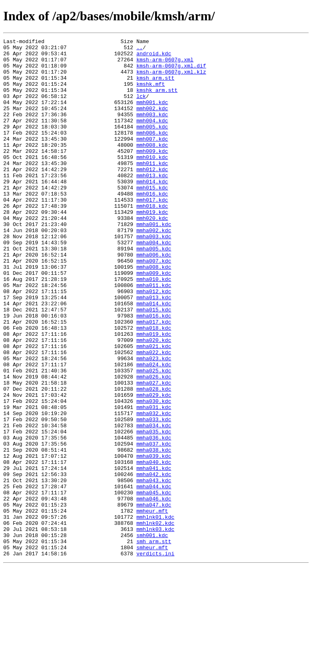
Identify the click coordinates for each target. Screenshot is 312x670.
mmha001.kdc (153, 261)
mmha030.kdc (153, 474)
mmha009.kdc (153, 320)
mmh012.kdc (152, 196)
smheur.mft (152, 649)
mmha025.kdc (153, 437)
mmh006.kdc (152, 152)
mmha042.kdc (153, 562)
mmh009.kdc (152, 174)
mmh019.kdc (152, 247)
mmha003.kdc (153, 276)
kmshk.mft (150, 93)
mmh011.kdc (152, 188)
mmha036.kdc (153, 518)
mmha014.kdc (153, 357)
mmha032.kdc (153, 488)
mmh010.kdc (152, 181)
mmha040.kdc (153, 547)
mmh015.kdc (152, 218)
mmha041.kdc (153, 554)
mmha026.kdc (153, 444)
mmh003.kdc (152, 130)
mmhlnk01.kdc (155, 613)
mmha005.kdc (153, 291)
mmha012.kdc (153, 342)
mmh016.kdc (152, 225)
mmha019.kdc (153, 393)
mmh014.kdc (152, 210)
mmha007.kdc (153, 305)
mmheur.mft (152, 605)
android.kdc (153, 57)
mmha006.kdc (153, 298)
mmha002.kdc (153, 269)
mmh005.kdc (152, 144)
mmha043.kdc (153, 569)
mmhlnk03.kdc (155, 627)
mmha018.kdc (153, 386)
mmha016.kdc (153, 371)
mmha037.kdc (153, 525)
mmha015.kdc (153, 364)
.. (139, 49)
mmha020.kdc (153, 401)
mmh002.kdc (152, 122)
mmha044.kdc (153, 576)
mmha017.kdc (153, 379)
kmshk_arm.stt (157, 100)
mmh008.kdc (152, 166)
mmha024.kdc (153, 430)
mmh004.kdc (152, 137)
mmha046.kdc (153, 591)
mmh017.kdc (152, 232)
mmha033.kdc (153, 496)
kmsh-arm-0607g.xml (164, 64)
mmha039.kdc (153, 540)
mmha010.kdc (153, 327)
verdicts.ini (155, 657)
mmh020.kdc (152, 254)
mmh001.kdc (152, 115)
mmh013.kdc (152, 203)
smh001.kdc (152, 635)
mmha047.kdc (153, 598)
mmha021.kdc (153, 408)
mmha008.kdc (153, 313)
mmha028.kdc (153, 459)
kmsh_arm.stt (155, 86)
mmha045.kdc (153, 583)
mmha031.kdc (153, 481)
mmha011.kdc (153, 335)
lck (141, 108)
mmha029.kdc (153, 466)
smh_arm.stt (153, 642)
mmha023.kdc (153, 422)
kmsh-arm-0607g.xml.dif (171, 71)
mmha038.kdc (153, 532)
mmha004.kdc (153, 283)
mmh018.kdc (152, 240)
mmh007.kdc (152, 159)
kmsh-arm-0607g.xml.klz (171, 79)
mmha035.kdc (153, 510)
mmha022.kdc (153, 415)
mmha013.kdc (153, 349)
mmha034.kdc (153, 503)
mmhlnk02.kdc (155, 620)
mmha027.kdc (153, 452)
